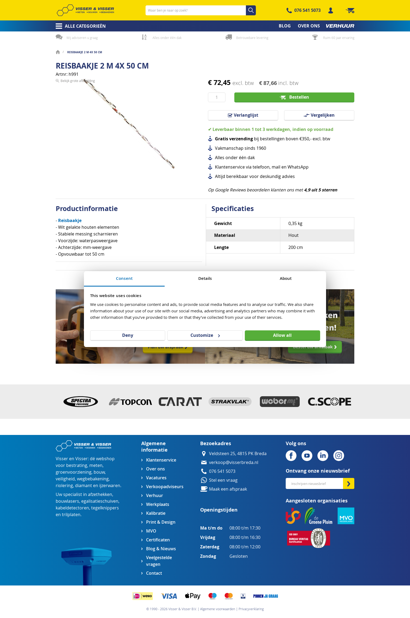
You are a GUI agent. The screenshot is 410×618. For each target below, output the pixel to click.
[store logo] (85, 10)
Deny (127, 335)
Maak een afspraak (228, 489)
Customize (205, 335)
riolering (64, 485)
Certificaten (158, 540)
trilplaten (71, 514)
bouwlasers (67, 501)
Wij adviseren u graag (82, 37)
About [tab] (286, 278)
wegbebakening (93, 479)
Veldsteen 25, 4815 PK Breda (238, 453)
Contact (154, 573)
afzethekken (100, 494)
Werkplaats (157, 504)
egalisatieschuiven (99, 501)
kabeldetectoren (72, 508)
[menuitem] (79, 26)
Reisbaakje (70, 220)
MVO (151, 531)
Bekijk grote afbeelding (78, 174)
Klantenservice (161, 460)
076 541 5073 (307, 10)
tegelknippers (105, 508)
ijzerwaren (109, 485)
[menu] (205, 25)
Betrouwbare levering (252, 37)
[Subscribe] (348, 483)
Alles (219, 157)
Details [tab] (205, 278)
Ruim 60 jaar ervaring (338, 37)
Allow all (282, 335)
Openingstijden (219, 509)
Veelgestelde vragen (159, 561)
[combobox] (201, 10)
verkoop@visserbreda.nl (233, 462)
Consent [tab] (124, 278)
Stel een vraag (223, 480)
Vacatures (156, 478)
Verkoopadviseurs (164, 487)
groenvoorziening (73, 472)
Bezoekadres (215, 443)
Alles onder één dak (167, 37)
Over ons (155, 469)
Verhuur (154, 495)
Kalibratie (155, 513)
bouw (99, 472)
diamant (83, 485)
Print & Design (160, 522)
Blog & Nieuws (161, 549)
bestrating (76, 465)
